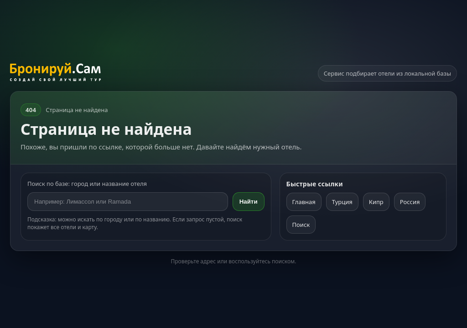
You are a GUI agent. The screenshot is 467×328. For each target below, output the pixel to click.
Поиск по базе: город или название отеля (87, 183)
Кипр (376, 202)
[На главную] (55, 73)
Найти (248, 201)
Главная (304, 202)
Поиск (301, 224)
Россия (410, 202)
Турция (342, 202)
